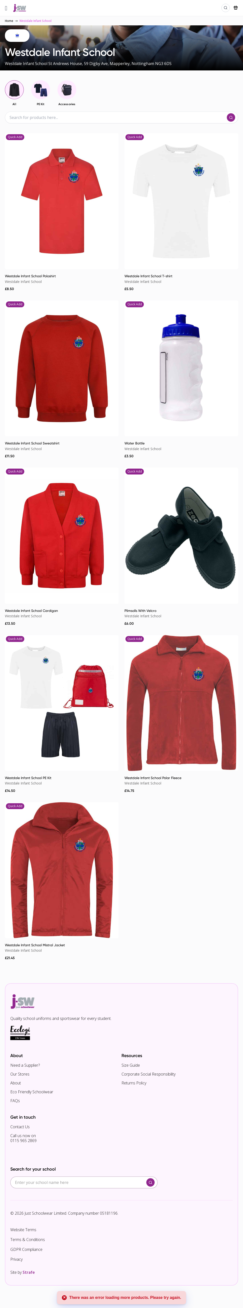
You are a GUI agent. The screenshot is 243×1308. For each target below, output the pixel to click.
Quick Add (15, 137)
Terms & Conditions (27, 1239)
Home (9, 21)
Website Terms (23, 1229)
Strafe (29, 1272)
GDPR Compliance (26, 1249)
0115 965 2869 (23, 1140)
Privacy (16, 1259)
